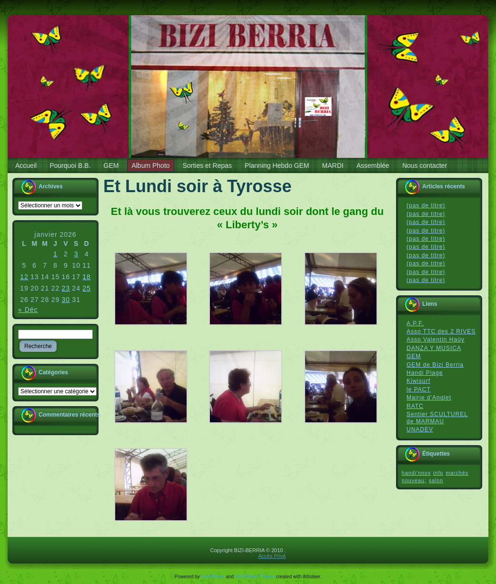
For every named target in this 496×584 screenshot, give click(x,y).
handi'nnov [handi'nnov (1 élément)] (416, 473)
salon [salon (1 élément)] (436, 480)
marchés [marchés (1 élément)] (457, 473)
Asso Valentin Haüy (436, 339)
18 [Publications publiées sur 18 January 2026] (86, 277)
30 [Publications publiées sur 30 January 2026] (66, 299)
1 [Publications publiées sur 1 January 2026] (55, 254)
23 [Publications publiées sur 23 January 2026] (66, 288)
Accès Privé (272, 556)
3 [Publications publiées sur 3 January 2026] (76, 254)
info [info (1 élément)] (438, 473)
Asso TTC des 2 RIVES (441, 331)
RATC (415, 406)
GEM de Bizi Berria (435, 364)
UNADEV (420, 429)
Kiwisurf (418, 381)
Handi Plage (425, 373)
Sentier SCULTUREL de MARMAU (437, 418)
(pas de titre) (426, 205)
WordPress (212, 576)
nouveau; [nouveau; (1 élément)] (414, 480)
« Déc (28, 309)
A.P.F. (415, 323)
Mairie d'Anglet (429, 397)
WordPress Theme (255, 576)
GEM (414, 356)
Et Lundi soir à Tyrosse (197, 186)
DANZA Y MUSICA (434, 348)
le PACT (419, 389)
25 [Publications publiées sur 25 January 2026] (86, 288)
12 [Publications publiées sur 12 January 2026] (24, 277)
